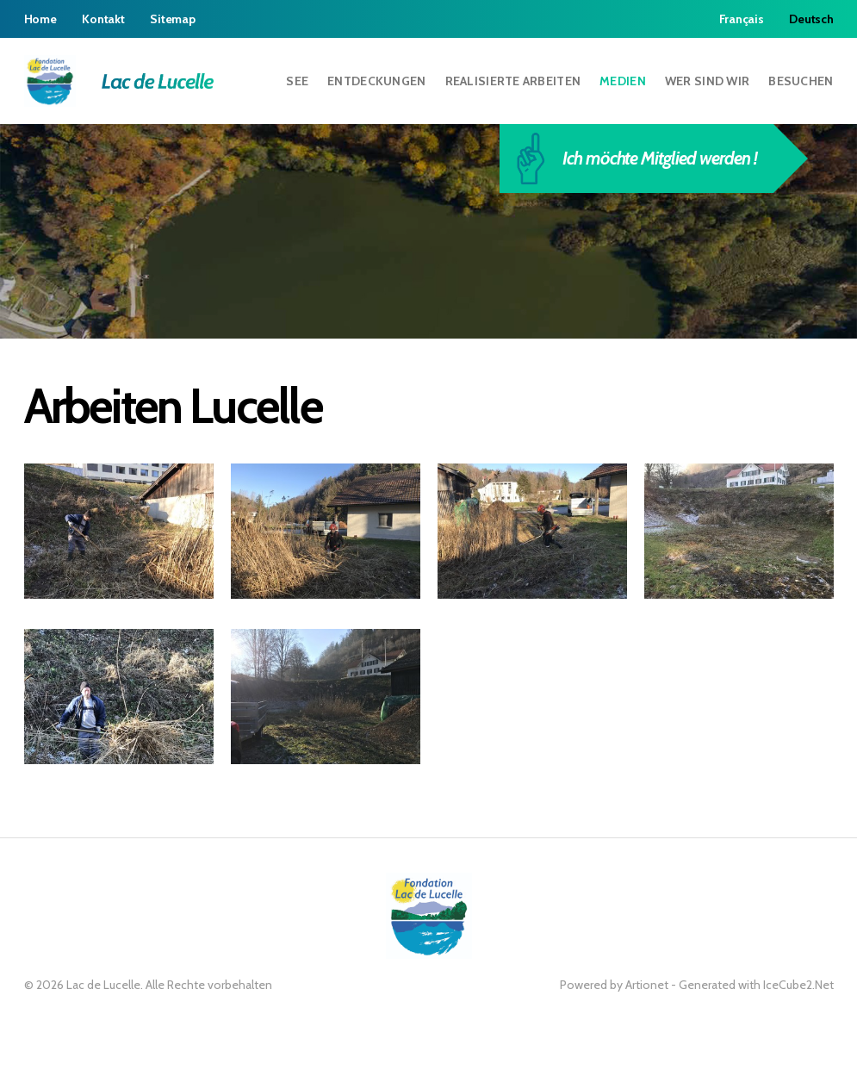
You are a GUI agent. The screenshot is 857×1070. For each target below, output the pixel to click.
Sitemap (172, 19)
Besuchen (800, 81)
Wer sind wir (707, 81)
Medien (622, 81)
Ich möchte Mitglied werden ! (645, 158)
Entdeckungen (376, 81)
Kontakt (103, 19)
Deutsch (811, 19)
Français (741, 19)
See (297, 81)
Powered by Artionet (614, 984)
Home (40, 19)
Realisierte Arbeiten (513, 81)
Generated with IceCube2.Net (756, 984)
